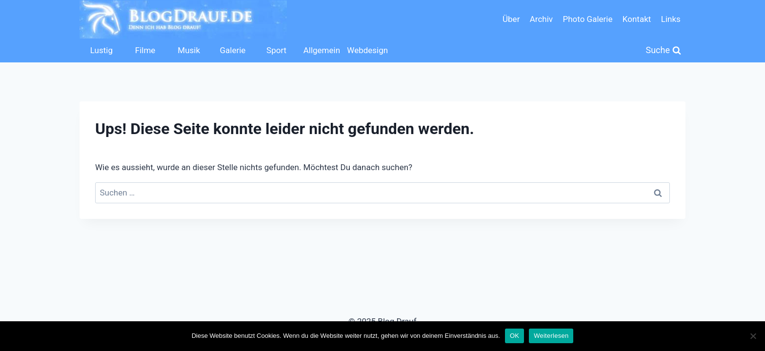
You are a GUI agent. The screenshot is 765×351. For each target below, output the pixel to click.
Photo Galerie (587, 19)
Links (671, 19)
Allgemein (321, 50)
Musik (189, 50)
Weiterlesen (551, 335)
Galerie (232, 50)
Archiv (541, 19)
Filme (145, 50)
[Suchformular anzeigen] (664, 50)
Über (511, 19)
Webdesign (366, 50)
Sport (276, 50)
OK (514, 335)
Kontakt (637, 19)
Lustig (101, 50)
